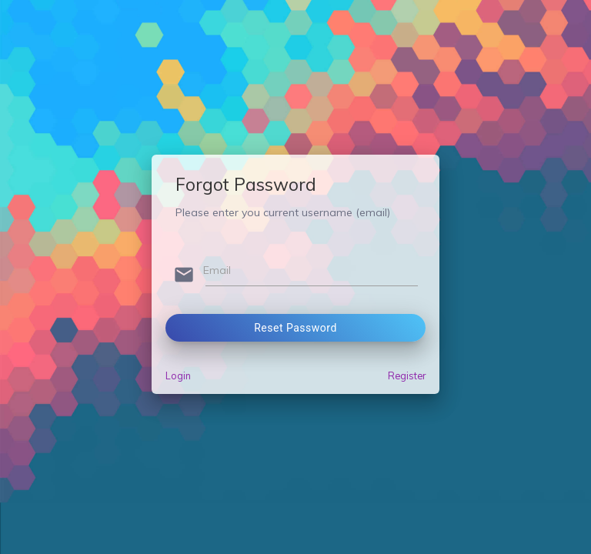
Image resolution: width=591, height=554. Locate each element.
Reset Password (295, 328)
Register (407, 375)
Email (217, 270)
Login (178, 375)
